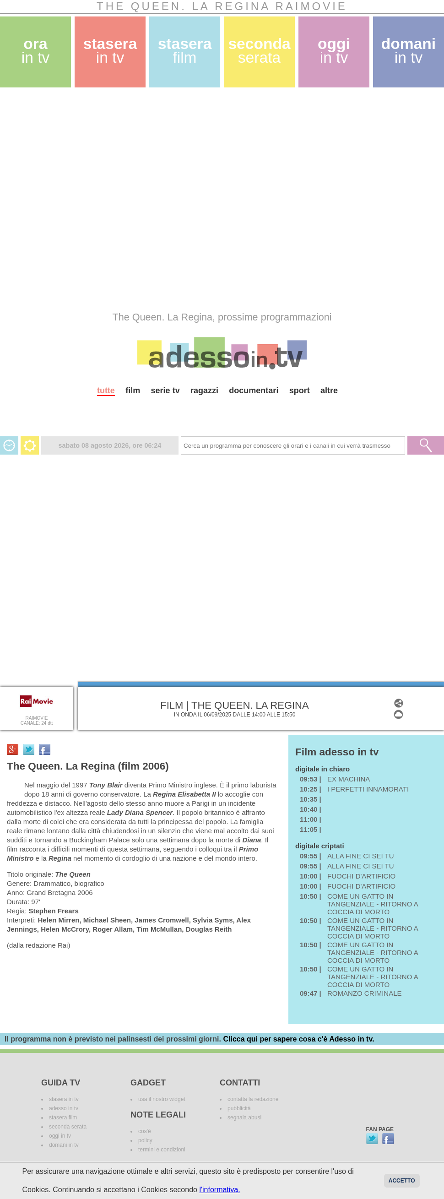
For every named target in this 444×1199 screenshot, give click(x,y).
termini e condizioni (161, 1149)
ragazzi (204, 390)
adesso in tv (63, 1108)
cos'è (144, 1131)
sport (299, 390)
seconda (259, 50)
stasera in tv (64, 1099)
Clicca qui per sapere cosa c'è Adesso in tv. (298, 1039)
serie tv (165, 390)
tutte (106, 390)
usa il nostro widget (161, 1099)
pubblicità (239, 1108)
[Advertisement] (103, 199)
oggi (334, 50)
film (132, 390)
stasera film (63, 1117)
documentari (253, 390)
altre (329, 390)
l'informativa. (219, 1190)
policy (145, 1140)
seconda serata (68, 1126)
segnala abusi (244, 1117)
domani (408, 50)
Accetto (402, 1180)
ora (36, 50)
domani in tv (64, 1145)
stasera (110, 50)
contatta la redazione (252, 1099)
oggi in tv (60, 1136)
